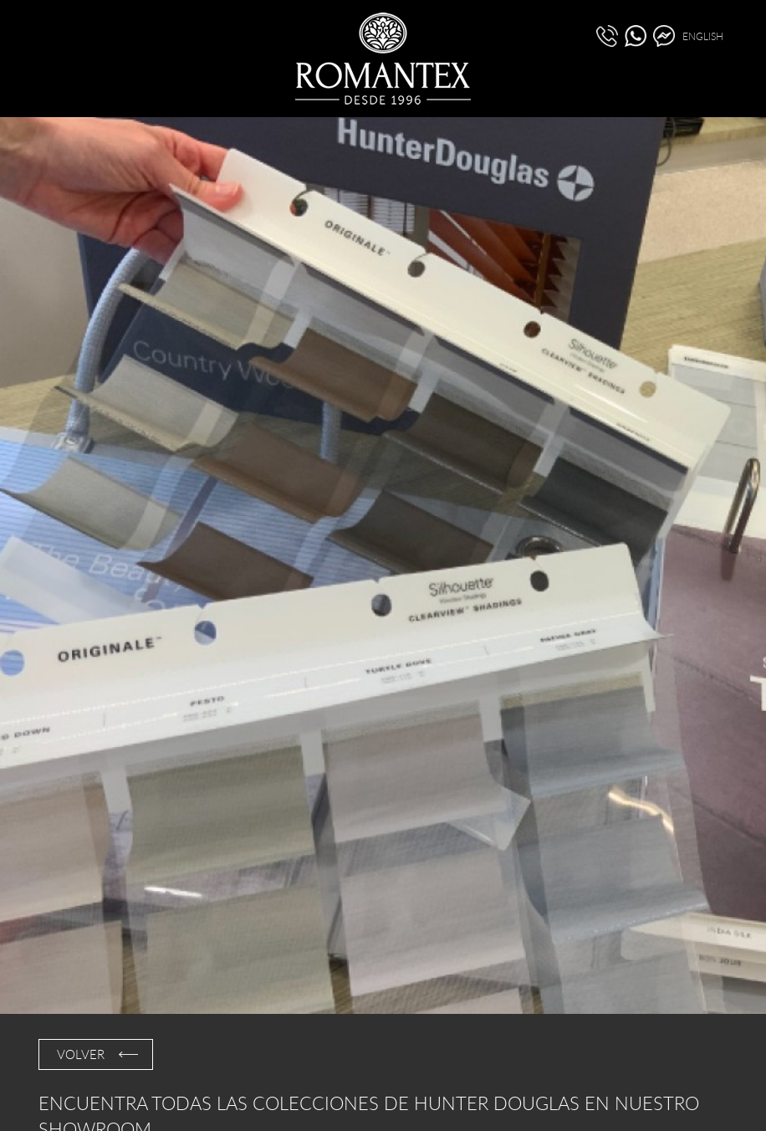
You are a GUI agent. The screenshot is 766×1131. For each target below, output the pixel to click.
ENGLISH (702, 36)
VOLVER (81, 1054)
